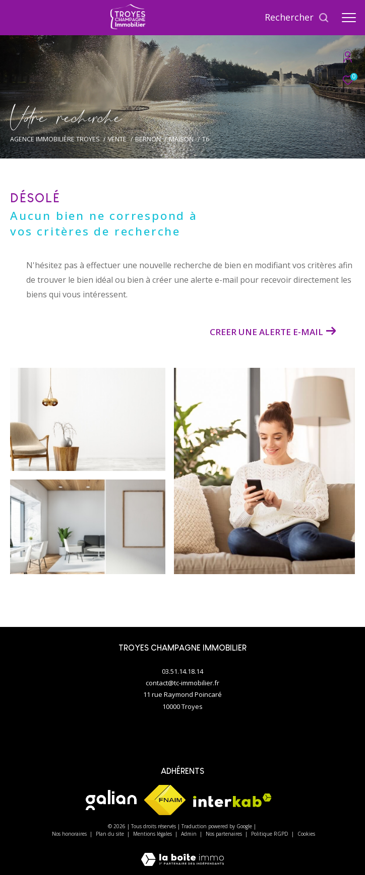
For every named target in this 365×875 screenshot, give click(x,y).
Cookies (306, 834)
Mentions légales (153, 833)
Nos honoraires (70, 833)
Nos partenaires (225, 833)
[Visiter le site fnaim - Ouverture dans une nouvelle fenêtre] (165, 800)
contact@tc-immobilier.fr (182, 682)
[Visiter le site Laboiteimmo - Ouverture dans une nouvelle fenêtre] (182, 852)
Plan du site (111, 833)
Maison (181, 139)
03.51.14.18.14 (182, 671)
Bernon (148, 139)
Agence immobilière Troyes (55, 139)
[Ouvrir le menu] (349, 17)
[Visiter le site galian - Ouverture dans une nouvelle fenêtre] (111, 800)
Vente (117, 139)
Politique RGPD (269, 833)
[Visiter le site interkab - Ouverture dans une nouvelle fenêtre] (232, 800)
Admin (189, 833)
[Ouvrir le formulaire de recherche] (297, 17)
